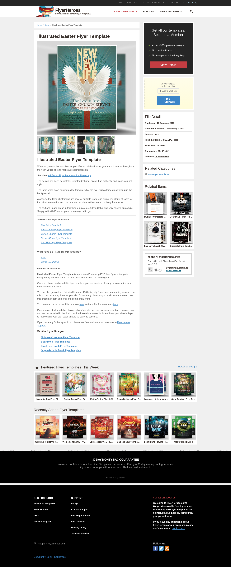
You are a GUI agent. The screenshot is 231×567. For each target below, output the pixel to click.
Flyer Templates (123, 11)
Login (186, 3)
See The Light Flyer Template (56, 242)
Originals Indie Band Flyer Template (61, 350)
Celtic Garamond (50, 262)
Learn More (173, 270)
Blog (165, 3)
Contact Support (80, 509)
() (194, 3)
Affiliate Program (43, 521)
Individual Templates (44, 503)
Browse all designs (187, 366)
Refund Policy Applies (115, 478)
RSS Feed (167, 548)
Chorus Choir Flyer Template (56, 238)
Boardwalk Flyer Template (55, 341)
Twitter (161, 548)
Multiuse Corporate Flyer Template (60, 337)
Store (47, 25)
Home (121, 3)
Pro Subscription (171, 11)
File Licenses (78, 521)
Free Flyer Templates (158, 174)
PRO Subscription (150, 3)
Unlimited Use (162, 156)
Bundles (148, 11)
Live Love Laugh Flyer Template (59, 346)
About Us (132, 3)
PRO (36, 515)
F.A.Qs (74, 503)
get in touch (178, 528)
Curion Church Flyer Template (56, 234)
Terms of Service (80, 533)
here (82, 304)
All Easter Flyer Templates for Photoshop (69, 175)
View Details (168, 64)
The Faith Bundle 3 (51, 225)
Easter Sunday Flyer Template (56, 229)
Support (175, 3)
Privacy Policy (78, 527)
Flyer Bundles (41, 509)
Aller (43, 257)
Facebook (155, 548)
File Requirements (80, 515)
